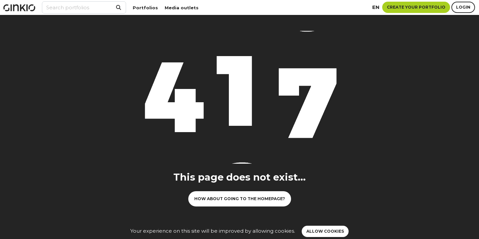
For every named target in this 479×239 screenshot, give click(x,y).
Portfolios (145, 7)
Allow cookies (325, 231)
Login (463, 7)
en (376, 7)
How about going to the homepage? (239, 198)
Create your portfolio (416, 7)
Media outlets (182, 7)
